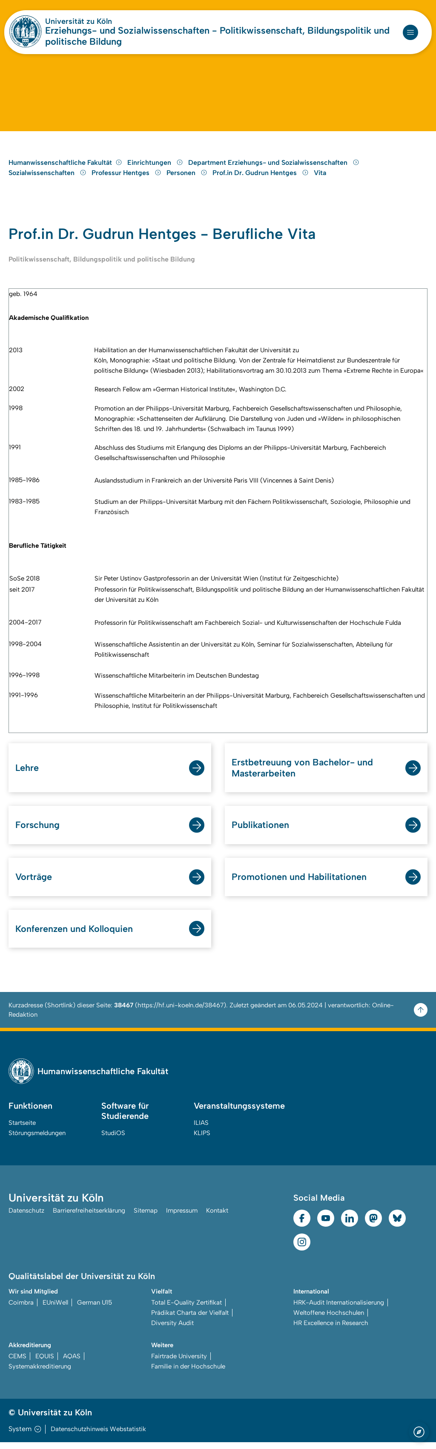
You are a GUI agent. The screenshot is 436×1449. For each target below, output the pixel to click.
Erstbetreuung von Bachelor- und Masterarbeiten (303, 773)
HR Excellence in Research (330, 1330)
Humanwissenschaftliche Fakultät (65, 168)
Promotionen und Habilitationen (300, 883)
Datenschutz (26, 1217)
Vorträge (34, 883)
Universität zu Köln (78, 21)
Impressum (182, 1217)
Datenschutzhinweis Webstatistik (98, 1436)
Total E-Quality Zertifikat (186, 1309)
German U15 (94, 1309)
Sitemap (146, 1217)
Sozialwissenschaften (48, 178)
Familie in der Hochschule (188, 1373)
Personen (187, 178)
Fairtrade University (179, 1363)
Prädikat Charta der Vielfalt (190, 1319)
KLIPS (202, 1140)
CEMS (17, 1363)
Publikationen (261, 831)
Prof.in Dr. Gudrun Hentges (261, 178)
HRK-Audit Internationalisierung (338, 1309)
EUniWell (55, 1309)
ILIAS (201, 1129)
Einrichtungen (156, 168)
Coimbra (21, 1309)
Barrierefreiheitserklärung (89, 1217)
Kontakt (217, 1217)
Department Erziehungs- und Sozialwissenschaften (273, 168)
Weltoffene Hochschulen (328, 1319)
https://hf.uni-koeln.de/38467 (181, 1012)
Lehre (27, 773)
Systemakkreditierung (40, 1373)
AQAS (71, 1363)
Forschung (37, 831)
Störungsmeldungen (37, 1140)
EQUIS (44, 1363)
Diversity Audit (172, 1330)
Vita (320, 178)
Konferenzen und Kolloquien (74, 935)
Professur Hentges (127, 178)
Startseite (22, 1129)
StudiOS (113, 1140)
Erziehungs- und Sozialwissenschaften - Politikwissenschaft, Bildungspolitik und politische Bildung (217, 36)
